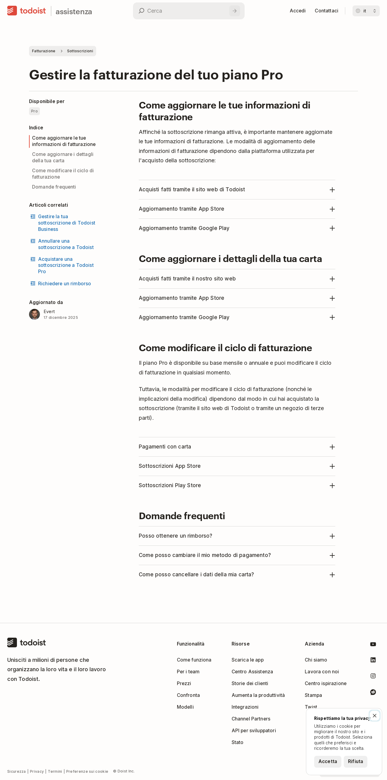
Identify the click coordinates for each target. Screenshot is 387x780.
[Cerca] (234, 10)
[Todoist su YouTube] (373, 645)
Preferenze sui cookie (87, 771)
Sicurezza (16, 771)
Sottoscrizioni (80, 51)
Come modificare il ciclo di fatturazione (63, 174)
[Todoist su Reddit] (373, 693)
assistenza (74, 11)
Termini (55, 771)
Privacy (37, 771)
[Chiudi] (374, 715)
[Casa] (26, 11)
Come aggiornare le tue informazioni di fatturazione (64, 141)
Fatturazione (44, 51)
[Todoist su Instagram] (373, 677)
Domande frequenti (54, 187)
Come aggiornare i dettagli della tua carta (62, 157)
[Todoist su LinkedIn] (373, 661)
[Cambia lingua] (366, 11)
